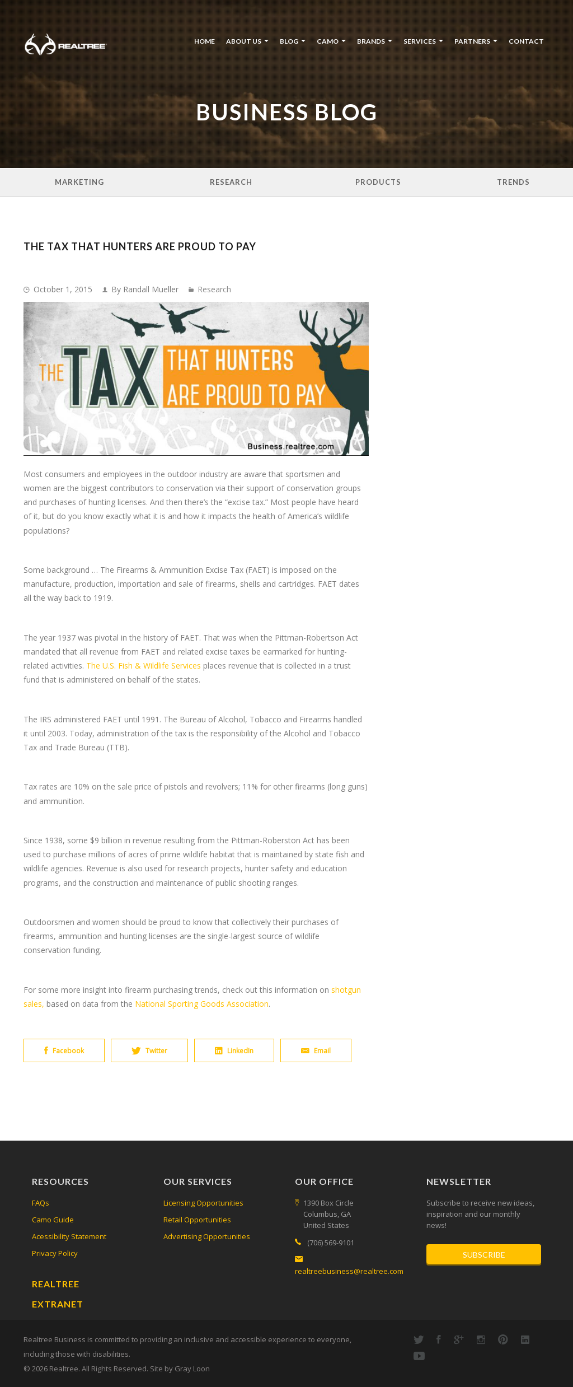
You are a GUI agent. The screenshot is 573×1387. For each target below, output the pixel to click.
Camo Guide (53, 1220)
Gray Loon (192, 1368)
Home (204, 41)
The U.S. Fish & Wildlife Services (143, 665)
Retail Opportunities (197, 1220)
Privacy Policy (55, 1253)
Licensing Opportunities (203, 1203)
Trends (513, 182)
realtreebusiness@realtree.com (349, 1271)
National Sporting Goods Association (202, 1003)
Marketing (79, 182)
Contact (526, 41)
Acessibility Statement (69, 1236)
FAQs (40, 1203)
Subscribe (484, 1254)
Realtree (55, 1283)
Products (378, 182)
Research (231, 182)
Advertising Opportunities (206, 1236)
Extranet (57, 1304)
